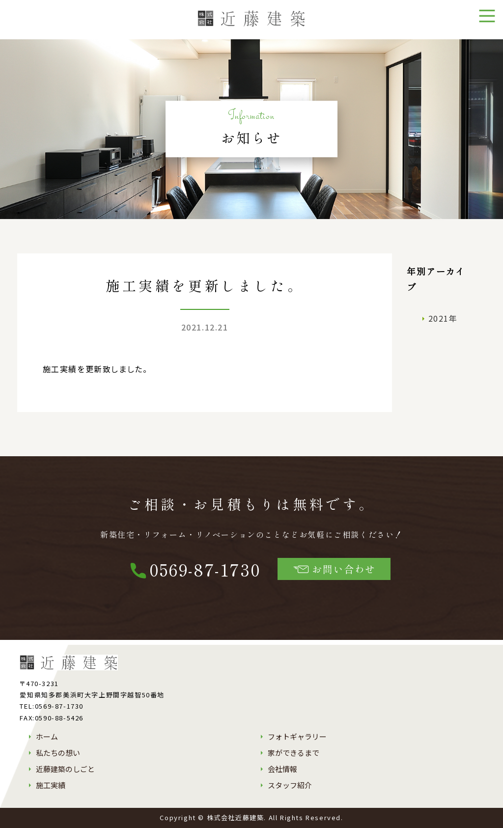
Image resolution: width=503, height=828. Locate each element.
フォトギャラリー (297, 736)
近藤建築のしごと (65, 769)
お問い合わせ (334, 569)
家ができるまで (293, 752)
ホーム (47, 736)
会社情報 (282, 769)
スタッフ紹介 (290, 785)
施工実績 (50, 785)
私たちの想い (58, 752)
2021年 (443, 318)
